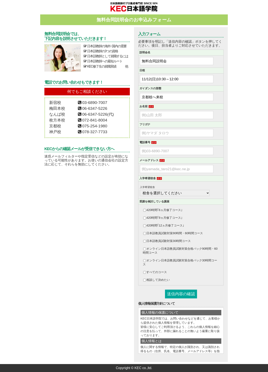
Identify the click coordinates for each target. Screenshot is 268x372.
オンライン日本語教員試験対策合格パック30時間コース (180, 262)
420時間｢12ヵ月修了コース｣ (163, 225)
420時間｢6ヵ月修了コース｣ (162, 210)
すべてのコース (155, 272)
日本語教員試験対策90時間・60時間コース (173, 233)
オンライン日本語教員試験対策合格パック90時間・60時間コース (180, 250)
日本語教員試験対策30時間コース (167, 241)
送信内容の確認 (181, 294)
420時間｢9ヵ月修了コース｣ (162, 217)
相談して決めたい (156, 279)
